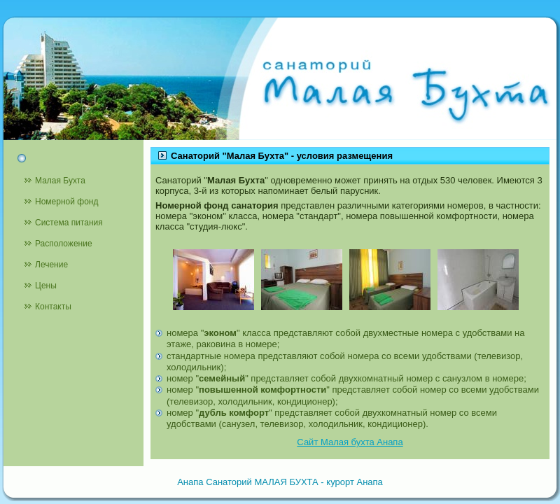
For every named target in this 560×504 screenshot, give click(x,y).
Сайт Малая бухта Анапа (349, 442)
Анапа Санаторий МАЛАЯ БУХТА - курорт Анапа (280, 482)
